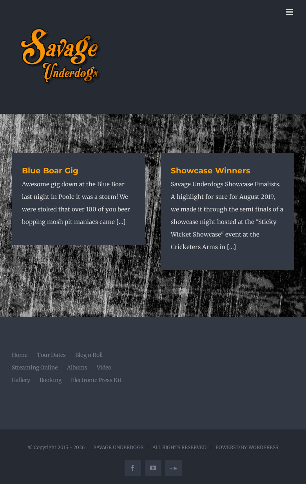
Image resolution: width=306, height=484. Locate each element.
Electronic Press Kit (96, 380)
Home (19, 354)
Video (104, 367)
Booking (51, 380)
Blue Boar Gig (50, 170)
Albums (77, 367)
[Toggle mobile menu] (290, 12)
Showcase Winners (210, 170)
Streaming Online (35, 367)
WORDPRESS (263, 447)
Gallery (21, 380)
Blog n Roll (89, 354)
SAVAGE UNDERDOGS (118, 447)
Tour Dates (51, 354)
